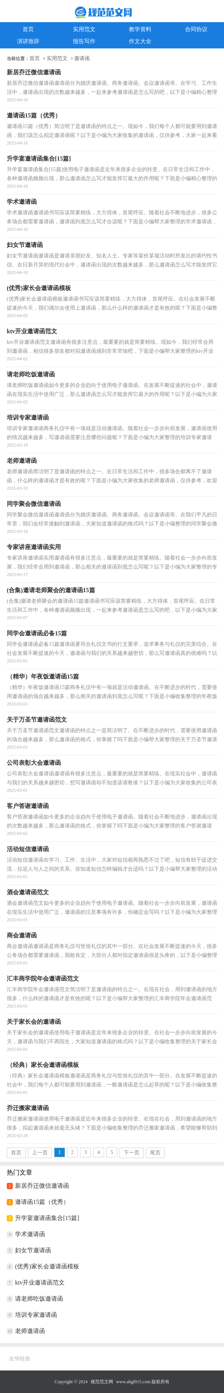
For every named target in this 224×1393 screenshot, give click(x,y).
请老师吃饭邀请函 (39, 1298)
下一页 (131, 1152)
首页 (28, 29)
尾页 (155, 1152)
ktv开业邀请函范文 (40, 1282)
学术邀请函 (30, 1234)
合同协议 (196, 29)
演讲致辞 (28, 41)
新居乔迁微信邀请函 (42, 1185)
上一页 (40, 1152)
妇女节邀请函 (33, 1250)
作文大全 (140, 41)
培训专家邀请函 (36, 1315)
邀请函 (82, 58)
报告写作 (84, 41)
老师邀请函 (30, 1331)
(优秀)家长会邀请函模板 (47, 1266)
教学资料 (140, 29)
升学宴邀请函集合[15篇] (47, 1218)
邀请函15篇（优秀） (42, 1202)
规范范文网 (102, 1381)
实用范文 (84, 29)
